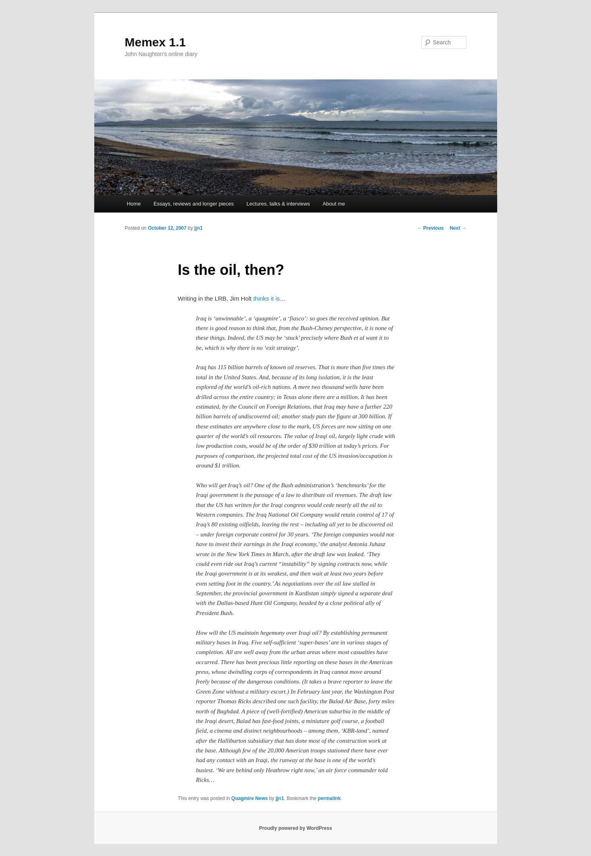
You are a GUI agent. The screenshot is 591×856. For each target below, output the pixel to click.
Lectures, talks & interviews (278, 204)
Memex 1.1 (155, 42)
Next (458, 228)
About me (334, 204)
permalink (329, 798)
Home (134, 204)
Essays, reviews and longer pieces (193, 204)
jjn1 (198, 228)
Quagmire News (249, 798)
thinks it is (266, 298)
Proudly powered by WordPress (295, 828)
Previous (430, 228)
